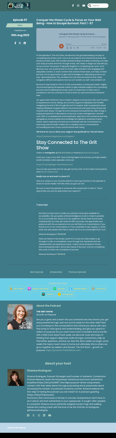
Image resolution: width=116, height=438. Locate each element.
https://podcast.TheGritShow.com (63, 355)
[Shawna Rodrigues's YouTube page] (39, 420)
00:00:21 (61, 254)
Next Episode (36, 272)
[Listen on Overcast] (37, 299)
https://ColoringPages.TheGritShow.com (54, 164)
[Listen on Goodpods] (75, 299)
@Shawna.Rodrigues (90, 152)
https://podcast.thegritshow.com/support (55, 136)
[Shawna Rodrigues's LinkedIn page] (36, 420)
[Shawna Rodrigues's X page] (31, 420)
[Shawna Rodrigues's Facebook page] (28, 420)
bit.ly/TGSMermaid (49, 172)
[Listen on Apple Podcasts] (46, 291)
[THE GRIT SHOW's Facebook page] (73, 7)
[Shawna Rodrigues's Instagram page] (34, 420)
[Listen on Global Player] (88, 291)
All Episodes (56, 272)
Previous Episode (77, 272)
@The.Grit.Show (63, 152)
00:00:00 (62, 234)
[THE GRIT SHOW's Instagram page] (76, 7)
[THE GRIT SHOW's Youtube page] (82, 7)
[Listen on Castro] (56, 299)
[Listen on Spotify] (68, 291)
